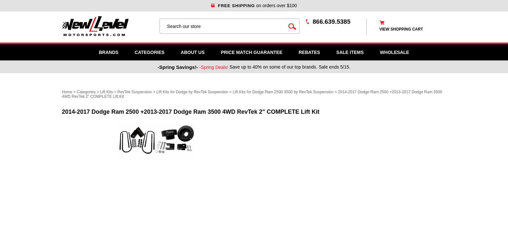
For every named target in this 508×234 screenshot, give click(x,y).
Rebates (309, 52)
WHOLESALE (394, 52)
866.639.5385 (331, 21)
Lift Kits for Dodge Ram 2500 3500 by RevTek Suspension (284, 92)
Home (67, 92)
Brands (109, 52)
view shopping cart (401, 29)
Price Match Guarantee (251, 52)
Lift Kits (106, 92)
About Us (193, 52)
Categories (150, 52)
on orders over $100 (254, 5)
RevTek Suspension (134, 92)
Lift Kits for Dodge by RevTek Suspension (192, 92)
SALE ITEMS (350, 52)
